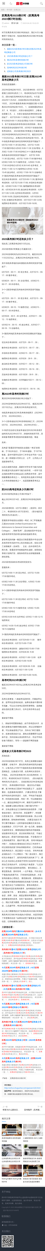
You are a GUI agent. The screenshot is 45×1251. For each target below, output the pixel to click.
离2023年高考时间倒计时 (18, 60)
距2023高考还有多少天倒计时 (20, 63)
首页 (3, 9)
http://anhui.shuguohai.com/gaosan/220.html (22, 1088)
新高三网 (38, 1207)
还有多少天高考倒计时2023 (19, 71)
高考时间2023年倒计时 (17, 67)
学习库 (9, 9)
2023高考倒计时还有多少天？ (20, 56)
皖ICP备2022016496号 (11, 1210)
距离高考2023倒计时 (18, 1078)
